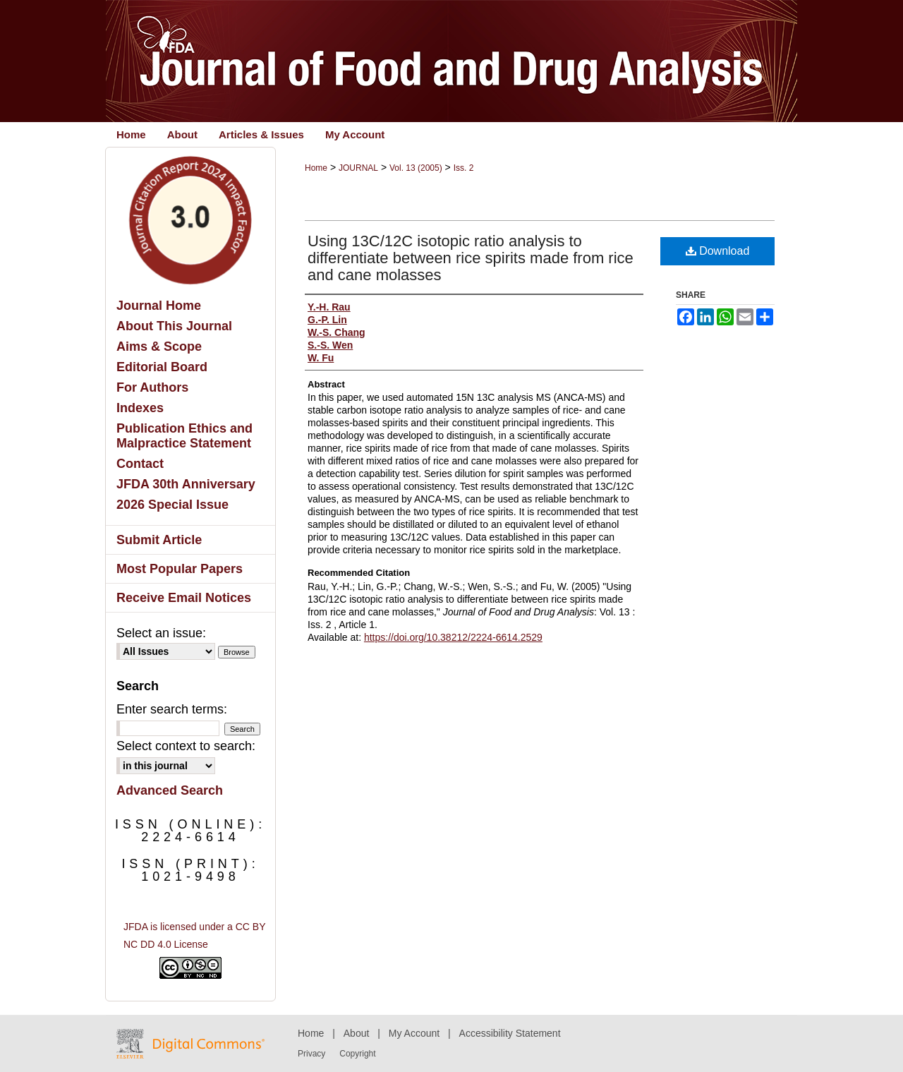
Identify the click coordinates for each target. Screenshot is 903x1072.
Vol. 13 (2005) (415, 168)
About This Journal (174, 326)
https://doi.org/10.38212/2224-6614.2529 (453, 637)
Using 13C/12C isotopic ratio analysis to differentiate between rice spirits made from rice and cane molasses (471, 258)
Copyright (357, 1054)
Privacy (311, 1054)
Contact (140, 464)
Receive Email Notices (183, 598)
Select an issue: (161, 633)
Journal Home (158, 306)
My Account (414, 1033)
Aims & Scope (159, 346)
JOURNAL (358, 168)
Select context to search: (185, 746)
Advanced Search (169, 790)
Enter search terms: (171, 709)
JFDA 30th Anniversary (185, 484)
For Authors (152, 387)
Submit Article (159, 540)
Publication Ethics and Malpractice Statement (184, 435)
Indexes (140, 408)
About (357, 1033)
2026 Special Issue (172, 505)
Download (718, 251)
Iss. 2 (464, 168)
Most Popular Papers (179, 569)
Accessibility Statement (510, 1033)
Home (316, 168)
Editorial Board (161, 367)
